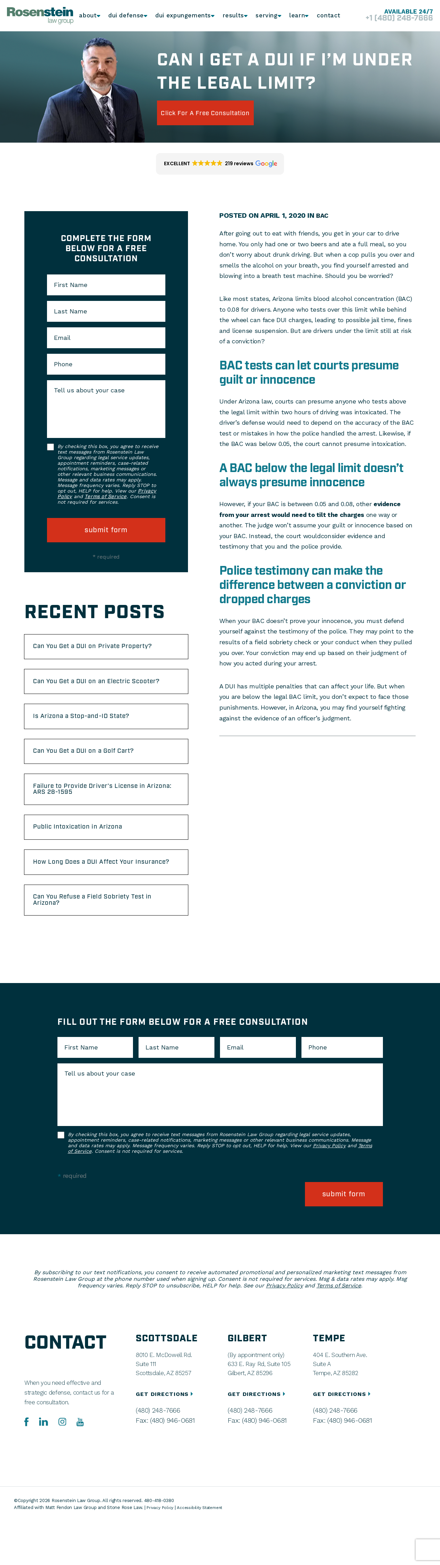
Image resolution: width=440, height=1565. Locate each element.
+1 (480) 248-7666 (390, 19)
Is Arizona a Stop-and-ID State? (93, 738)
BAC (323, 215)
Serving (264, 16)
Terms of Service (105, 497)
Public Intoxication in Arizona (88, 860)
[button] (220, 164)
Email (62, 338)
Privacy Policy (329, 1195)
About (89, 16)
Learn (296, 16)
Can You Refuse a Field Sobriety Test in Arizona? (106, 948)
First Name (70, 285)
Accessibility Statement (204, 1551)
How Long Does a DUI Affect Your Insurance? (95, 902)
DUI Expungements (182, 16)
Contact (328, 15)
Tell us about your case (89, 390)
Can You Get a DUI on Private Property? (88, 652)
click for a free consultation (220, 112)
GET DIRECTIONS (165, 1438)
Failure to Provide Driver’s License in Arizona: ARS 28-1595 (102, 819)
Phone (63, 364)
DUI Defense (127, 16)
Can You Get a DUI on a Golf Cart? (96, 777)
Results (230, 16)
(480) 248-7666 (155, 1454)
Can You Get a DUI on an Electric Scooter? (94, 697)
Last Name (70, 311)
